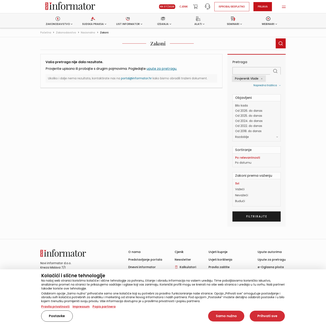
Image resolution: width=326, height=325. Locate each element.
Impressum (81, 306)
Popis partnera (104, 306)
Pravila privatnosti (55, 306)
